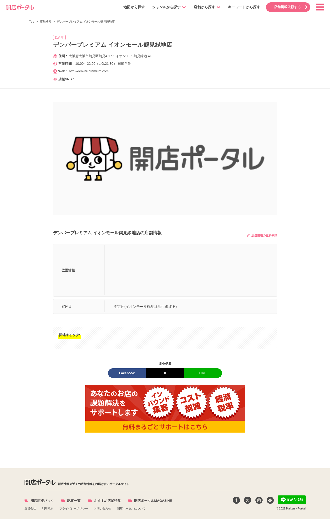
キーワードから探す (244, 7)
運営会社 (30, 508)
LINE (203, 373)
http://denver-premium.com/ (89, 71)
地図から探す (134, 7)
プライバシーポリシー (73, 508)
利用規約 (47, 508)
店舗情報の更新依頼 (262, 235)
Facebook (127, 373)
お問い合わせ (102, 508)
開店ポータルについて (131, 508)
